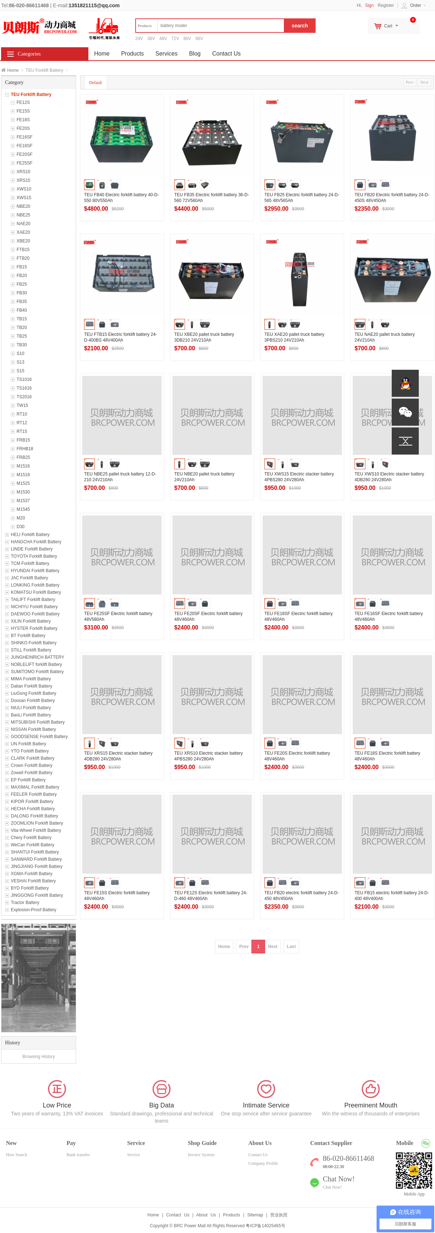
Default (95, 82)
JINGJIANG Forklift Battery (36, 866)
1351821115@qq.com (94, 5)
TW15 (22, 405)
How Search (16, 1154)
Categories (29, 54)
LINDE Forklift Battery (32, 549)
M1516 (23, 466)
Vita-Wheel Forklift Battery (36, 830)
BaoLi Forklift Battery (31, 715)
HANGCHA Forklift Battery (36, 541)
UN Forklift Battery (28, 743)
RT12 (22, 422)
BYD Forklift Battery (30, 888)
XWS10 (24, 189)
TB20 (22, 327)
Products (132, 54)
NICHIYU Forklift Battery (34, 606)
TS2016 (24, 396)
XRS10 (23, 171)
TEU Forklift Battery (31, 94)
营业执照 (278, 1214)
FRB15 (23, 440)
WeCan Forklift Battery (32, 844)
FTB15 (23, 249)
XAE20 (23, 232)
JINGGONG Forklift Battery (37, 895)
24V (139, 38)
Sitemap (255, 1214)
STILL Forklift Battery (31, 650)
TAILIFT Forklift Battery (33, 599)
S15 (20, 370)
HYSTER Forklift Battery (34, 628)
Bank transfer (78, 1154)
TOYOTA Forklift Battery (34, 556)
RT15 (22, 431)
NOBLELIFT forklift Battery (36, 664)
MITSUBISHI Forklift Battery (38, 722)
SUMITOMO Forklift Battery (37, 671)
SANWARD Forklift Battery (36, 859)
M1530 (23, 492)
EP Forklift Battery (28, 779)
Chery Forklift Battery (31, 837)
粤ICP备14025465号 (265, 1225)
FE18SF (24, 145)
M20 (21, 518)
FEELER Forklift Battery (34, 794)
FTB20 (23, 258)
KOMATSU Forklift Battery (36, 592)
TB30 (22, 344)
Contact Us (226, 54)
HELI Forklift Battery (30, 534)
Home (13, 70)
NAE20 (23, 223)
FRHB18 (25, 448)
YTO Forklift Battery (30, 751)
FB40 (22, 310)
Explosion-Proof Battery (33, 909)
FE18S (23, 119)
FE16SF (24, 137)
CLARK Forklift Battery (32, 758)
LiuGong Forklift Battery (33, 693)
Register (386, 5)
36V (151, 38)
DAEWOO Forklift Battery (35, 613)
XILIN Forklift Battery (31, 621)
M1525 (23, 483)
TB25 (22, 336)
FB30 (22, 292)
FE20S (23, 128)
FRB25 (23, 457)
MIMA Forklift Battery (31, 678)
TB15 (22, 318)
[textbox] (210, 25)
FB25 (22, 284)
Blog (195, 54)
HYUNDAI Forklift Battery (35, 570)
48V (163, 38)
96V (199, 38)
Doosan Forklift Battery (33, 700)
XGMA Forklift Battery (31, 873)
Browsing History (38, 1056)
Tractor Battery (25, 902)
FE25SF (24, 163)
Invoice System (201, 1154)
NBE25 (23, 215)
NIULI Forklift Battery (31, 707)
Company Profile (263, 1163)
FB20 (22, 275)
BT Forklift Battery (28, 635)
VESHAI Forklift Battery (33, 880)
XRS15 (23, 180)
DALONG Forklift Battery (34, 816)
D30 (21, 526)
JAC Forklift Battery (29, 577)
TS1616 (24, 388)
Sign (369, 5)
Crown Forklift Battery (31, 765)
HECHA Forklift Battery (33, 808)
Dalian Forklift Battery (31, 686)
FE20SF (24, 154)
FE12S (23, 102)
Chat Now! (332, 1187)
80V (187, 38)
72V (175, 38)
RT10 (22, 414)
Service (133, 1154)
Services (166, 54)
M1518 (23, 474)
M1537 (23, 500)
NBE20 (23, 206)
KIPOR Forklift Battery (32, 801)
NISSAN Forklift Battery (33, 729)
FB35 (22, 301)
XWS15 (24, 197)
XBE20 (23, 240)
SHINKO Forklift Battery (34, 642)
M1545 (23, 509)
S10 (20, 353)
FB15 (22, 266)
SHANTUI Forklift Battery (35, 852)
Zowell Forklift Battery (31, 772)
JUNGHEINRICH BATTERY (37, 657)
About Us (206, 1214)
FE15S (23, 111)
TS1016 (24, 379)
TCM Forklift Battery (30, 563)
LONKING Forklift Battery (35, 585)
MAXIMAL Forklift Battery (35, 787)
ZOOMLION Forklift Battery (37, 823)
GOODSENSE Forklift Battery (39, 736)
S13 (20, 362)
